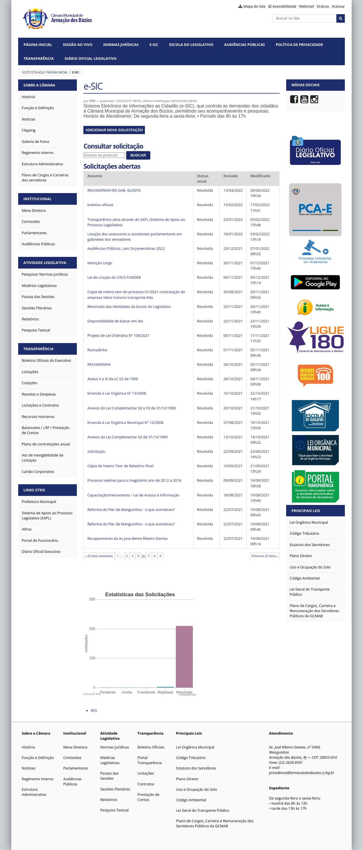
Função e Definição (38, 757)
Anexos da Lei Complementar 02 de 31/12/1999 (127, 436)
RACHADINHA (99, 364)
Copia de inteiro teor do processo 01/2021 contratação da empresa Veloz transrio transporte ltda (136, 294)
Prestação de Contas (148, 797)
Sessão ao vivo (77, 44)
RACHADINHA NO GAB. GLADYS (114, 190)
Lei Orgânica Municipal (195, 747)
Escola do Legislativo (191, 44)
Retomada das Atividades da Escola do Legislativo (129, 306)
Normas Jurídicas (121, 44)
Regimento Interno (38, 778)
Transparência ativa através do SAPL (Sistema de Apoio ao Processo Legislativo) (136, 222)
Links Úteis (34, 489)
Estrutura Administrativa (34, 792)
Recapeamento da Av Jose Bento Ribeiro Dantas (127, 538)
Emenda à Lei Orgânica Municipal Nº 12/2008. (125, 422)
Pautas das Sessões (109, 776)
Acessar (338, 6)
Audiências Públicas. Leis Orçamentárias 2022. (126, 248)
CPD (92, 101)
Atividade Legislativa (45, 262)
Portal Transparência (150, 760)
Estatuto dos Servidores (196, 768)
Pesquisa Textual (114, 810)
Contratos (146, 783)
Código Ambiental (191, 799)
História (28, 747)
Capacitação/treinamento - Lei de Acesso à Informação (133, 495)
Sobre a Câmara (39, 84)
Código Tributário (191, 757)
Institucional (38, 198)
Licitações (146, 773)
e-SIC (153, 44)
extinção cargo (99, 262)
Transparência (39, 58)
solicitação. (96, 451)
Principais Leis (306, 510)
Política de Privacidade (299, 44)
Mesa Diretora (75, 747)
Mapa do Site (254, 6)
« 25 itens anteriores (99, 556)
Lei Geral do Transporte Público (202, 810)
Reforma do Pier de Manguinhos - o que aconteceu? (131, 509)
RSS (94, 710)
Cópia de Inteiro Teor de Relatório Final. (120, 465)
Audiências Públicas (244, 44)
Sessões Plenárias (115, 789)
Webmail (306, 6)
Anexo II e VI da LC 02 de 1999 (112, 378)
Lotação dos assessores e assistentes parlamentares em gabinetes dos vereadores (134, 236)
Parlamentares (75, 768)
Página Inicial (38, 44)
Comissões (72, 757)
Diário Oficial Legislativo (91, 58)
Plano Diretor (187, 778)
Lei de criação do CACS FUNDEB (114, 277)
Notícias (28, 768)
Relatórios (108, 799)
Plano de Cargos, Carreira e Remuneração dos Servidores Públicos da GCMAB (215, 823)
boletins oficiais (100, 204)
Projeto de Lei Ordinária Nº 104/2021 (118, 335)
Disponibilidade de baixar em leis (115, 320)
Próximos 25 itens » (265, 556)
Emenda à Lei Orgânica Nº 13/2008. (117, 393)
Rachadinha (97, 349)
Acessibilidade (284, 6)
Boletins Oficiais (151, 747)
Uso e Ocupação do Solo (196, 789)
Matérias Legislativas (109, 760)
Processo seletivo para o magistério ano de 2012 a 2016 (134, 480)
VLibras (323, 6)
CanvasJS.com (188, 694)
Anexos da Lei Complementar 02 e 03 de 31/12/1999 (131, 408)
